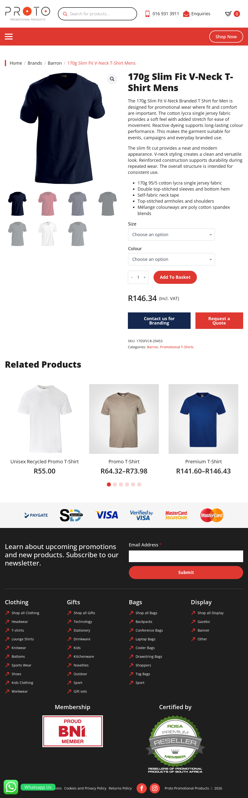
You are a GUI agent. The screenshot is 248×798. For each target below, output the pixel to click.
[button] (112, 79)
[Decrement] (131, 277)
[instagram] (155, 788)
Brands (35, 63)
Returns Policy (120, 788)
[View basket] (232, 13)
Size (132, 224)
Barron (55, 63)
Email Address (145, 544)
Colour (135, 248)
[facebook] (142, 788)
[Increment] (144, 277)
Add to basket (175, 277)
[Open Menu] (8, 36)
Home (16, 63)
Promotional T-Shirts (177, 347)
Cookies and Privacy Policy (85, 788)
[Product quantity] (138, 277)
